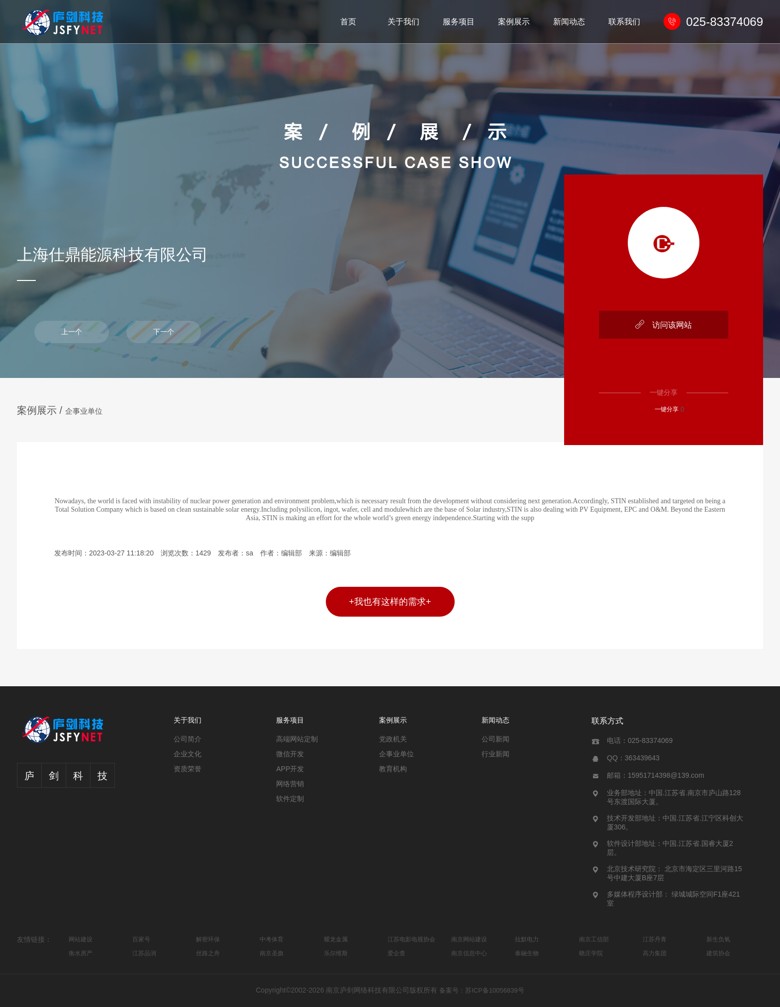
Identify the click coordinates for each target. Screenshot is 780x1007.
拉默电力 (527, 939)
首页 (348, 21)
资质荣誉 (187, 769)
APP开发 (290, 769)
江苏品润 (144, 953)
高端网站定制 (297, 739)
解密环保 (208, 939)
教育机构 (393, 769)
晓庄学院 (591, 953)
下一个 (163, 332)
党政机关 (393, 739)
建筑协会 (718, 953)
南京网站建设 (469, 939)
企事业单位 (83, 411)
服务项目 (459, 21)
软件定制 (290, 799)
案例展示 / (41, 410)
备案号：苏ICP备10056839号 (481, 990)
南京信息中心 (469, 953)
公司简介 (187, 739)
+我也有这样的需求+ (390, 602)
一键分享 (661, 409)
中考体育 (272, 939)
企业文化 (187, 754)
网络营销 (290, 784)
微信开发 (290, 754)
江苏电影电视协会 (411, 939)
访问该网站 (663, 324)
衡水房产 (81, 953)
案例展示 (514, 21)
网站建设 (81, 939)
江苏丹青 (655, 939)
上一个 (71, 332)
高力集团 (655, 953)
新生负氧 (718, 939)
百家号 (141, 939)
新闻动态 (569, 21)
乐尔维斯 (336, 953)
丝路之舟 (208, 953)
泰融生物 (527, 953)
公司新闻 (495, 739)
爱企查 (396, 953)
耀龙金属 (336, 939)
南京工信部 (594, 939)
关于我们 (403, 21)
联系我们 (624, 21)
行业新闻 (495, 754)
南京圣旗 (272, 953)
